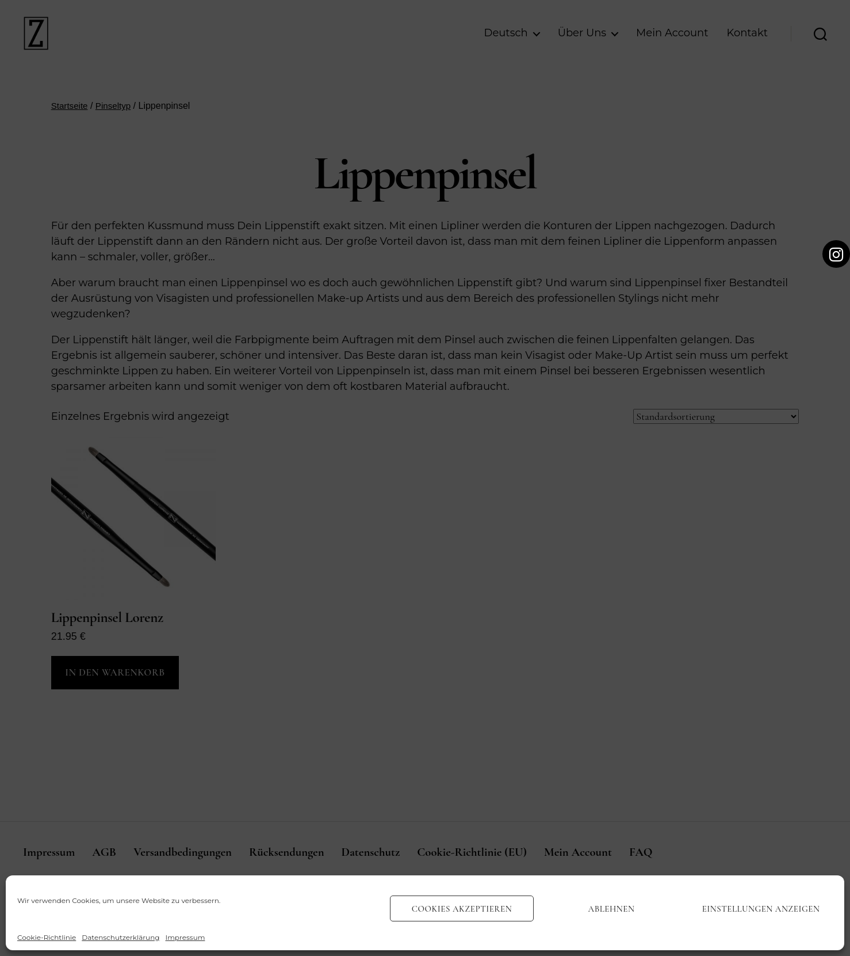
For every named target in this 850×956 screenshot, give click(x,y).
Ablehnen (611, 909)
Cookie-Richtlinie (46, 937)
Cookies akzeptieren (462, 909)
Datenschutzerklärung (120, 937)
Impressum (185, 937)
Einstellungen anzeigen (761, 909)
